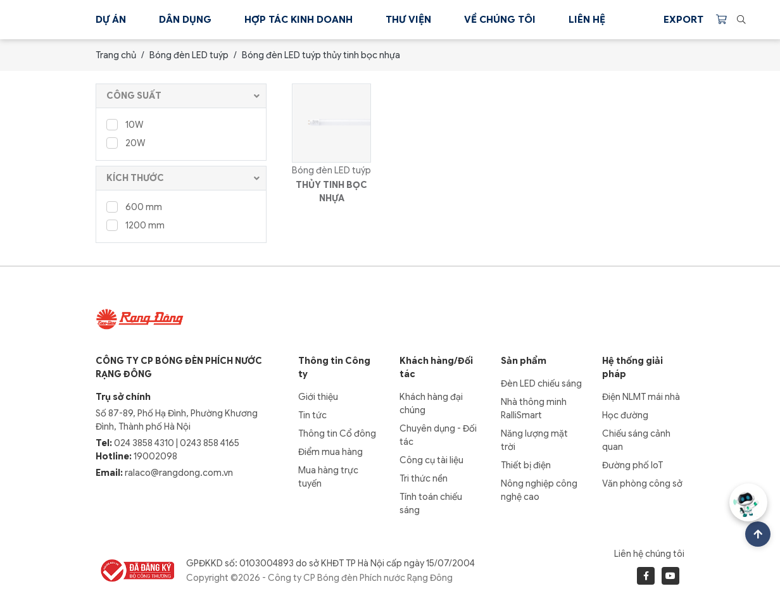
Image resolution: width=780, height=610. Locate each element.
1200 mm (135, 225)
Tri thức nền (423, 478)
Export (683, 19)
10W (125, 124)
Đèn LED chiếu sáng (541, 383)
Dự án (111, 19)
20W (126, 143)
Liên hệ (587, 19)
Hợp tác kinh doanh (298, 19)
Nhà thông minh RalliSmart (534, 408)
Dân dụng (185, 19)
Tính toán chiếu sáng (430, 503)
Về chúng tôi (500, 19)
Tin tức (312, 415)
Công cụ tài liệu (431, 460)
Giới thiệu (318, 396)
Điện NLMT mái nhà (641, 396)
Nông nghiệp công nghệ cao (539, 490)
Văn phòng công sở (642, 483)
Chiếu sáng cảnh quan (636, 440)
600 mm (134, 207)
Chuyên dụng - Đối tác (438, 435)
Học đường (625, 415)
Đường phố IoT (632, 465)
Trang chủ (116, 55)
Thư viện (408, 19)
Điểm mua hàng (330, 452)
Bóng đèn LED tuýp (189, 55)
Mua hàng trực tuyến (328, 476)
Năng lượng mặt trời (534, 440)
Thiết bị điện (526, 465)
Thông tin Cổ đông (337, 433)
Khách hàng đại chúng (431, 403)
